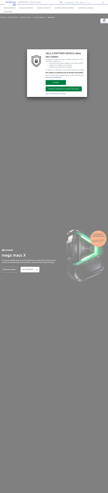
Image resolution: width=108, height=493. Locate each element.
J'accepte (56, 82)
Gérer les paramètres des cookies (56, 93)
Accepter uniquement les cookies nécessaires (63, 89)
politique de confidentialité (53, 77)
